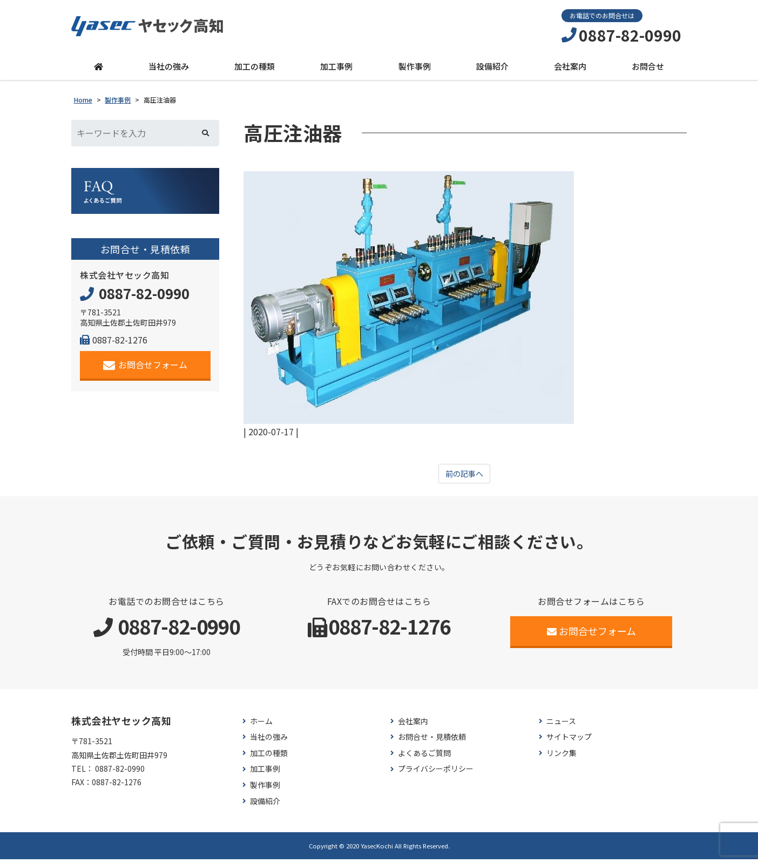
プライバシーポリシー (435, 772)
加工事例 (336, 68)
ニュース (561, 724)
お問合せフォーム (145, 367)
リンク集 (561, 756)
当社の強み (168, 68)
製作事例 (414, 68)
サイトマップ (569, 741)
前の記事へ (464, 476)
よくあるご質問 (424, 756)
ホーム (261, 724)
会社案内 (570, 68)
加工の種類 (254, 68)
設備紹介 (492, 68)
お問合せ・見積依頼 (432, 741)
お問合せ (648, 68)
